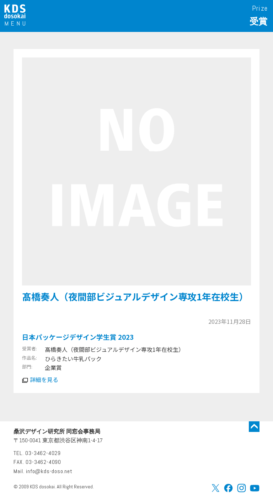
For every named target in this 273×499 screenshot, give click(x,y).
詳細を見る (44, 379)
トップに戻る (254, 426)
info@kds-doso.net (49, 471)
